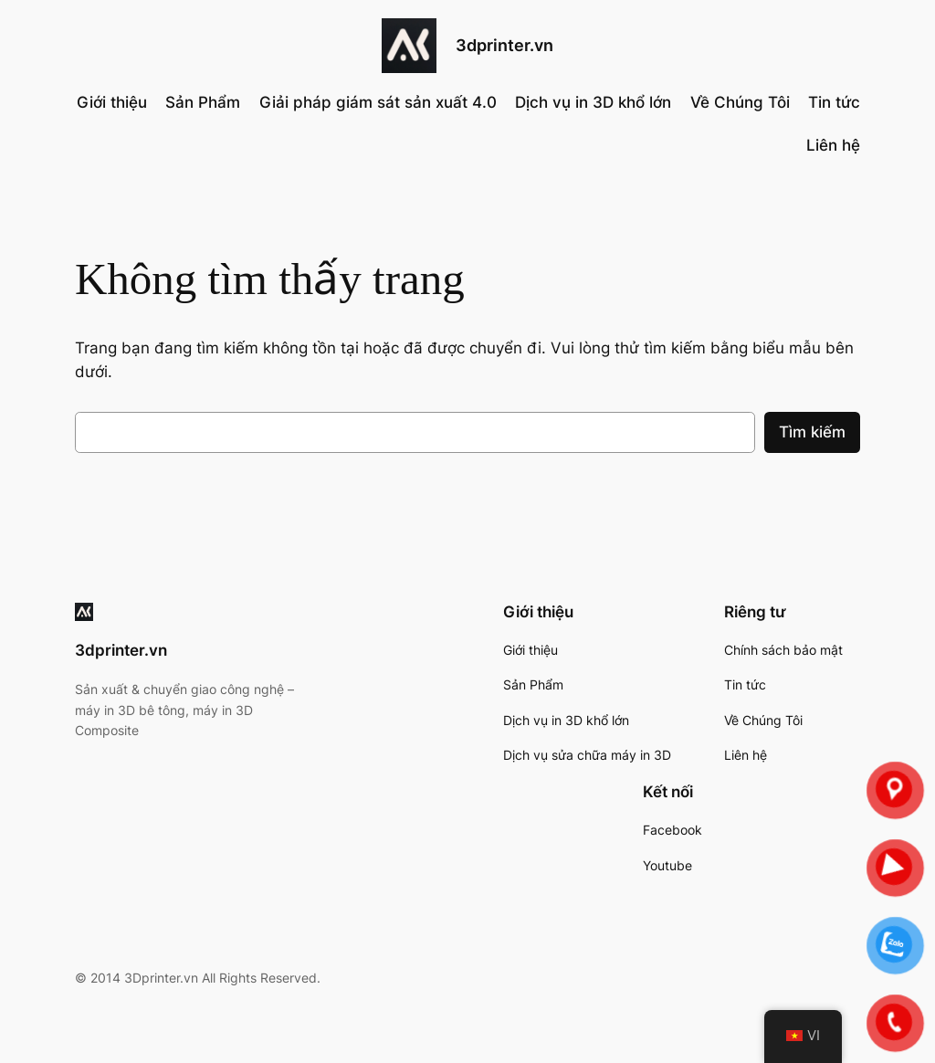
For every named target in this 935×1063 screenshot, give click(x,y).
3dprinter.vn (504, 45)
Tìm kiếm (812, 432)
